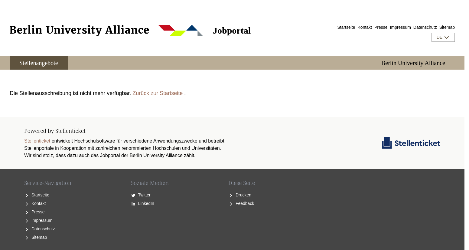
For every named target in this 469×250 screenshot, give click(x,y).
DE (443, 37)
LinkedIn (142, 203)
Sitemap (447, 27)
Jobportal (232, 30)
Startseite (346, 27)
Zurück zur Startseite (157, 93)
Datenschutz (425, 27)
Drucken (239, 194)
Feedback (241, 203)
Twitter (141, 194)
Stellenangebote (38, 63)
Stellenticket (37, 140)
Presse (381, 27)
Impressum (400, 27)
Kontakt (365, 27)
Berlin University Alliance (413, 63)
